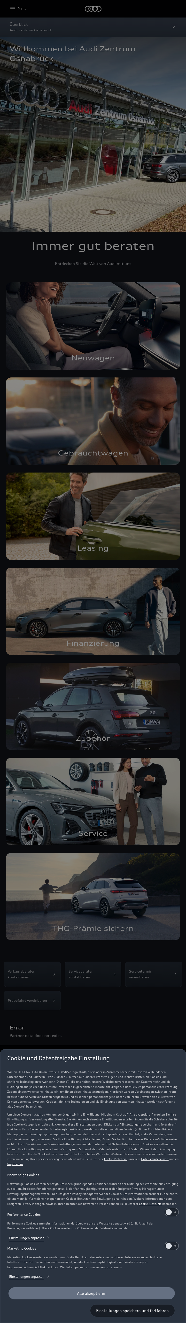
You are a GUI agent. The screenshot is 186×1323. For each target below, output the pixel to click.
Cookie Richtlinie (115, 1159)
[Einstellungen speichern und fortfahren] (132, 1310)
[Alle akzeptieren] (91, 1293)
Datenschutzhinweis (155, 1159)
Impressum (15, 1164)
